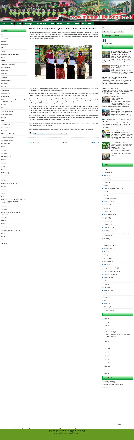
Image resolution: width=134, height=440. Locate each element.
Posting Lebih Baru (33, 142)
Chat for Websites (117, 424)
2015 (106, 352)
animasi (4, 41)
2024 (106, 319)
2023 (106, 322)
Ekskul (18, 24)
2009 (106, 373)
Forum (68, 24)
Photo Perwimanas (116, 109)
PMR (3, 147)
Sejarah (4, 217)
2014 (106, 356)
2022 (106, 326)
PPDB (4, 150)
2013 (106, 359)
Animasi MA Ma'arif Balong (110, 383)
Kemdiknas (5, 90)
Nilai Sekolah (6, 127)
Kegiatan (4, 83)
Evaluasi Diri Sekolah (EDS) (110, 88)
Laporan (4, 240)
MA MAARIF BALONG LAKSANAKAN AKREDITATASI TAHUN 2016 (120, 98)
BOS (3, 57)
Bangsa (4, 48)
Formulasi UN (6, 67)
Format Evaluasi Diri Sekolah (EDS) (113, 384)
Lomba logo (5, 108)
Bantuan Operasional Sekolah (11, 54)
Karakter (4, 77)
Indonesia (5, 70)
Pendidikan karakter (8, 140)
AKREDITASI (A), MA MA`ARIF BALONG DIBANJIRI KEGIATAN (114, 77)
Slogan (4, 163)
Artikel (4, 224)
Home (3, 24)
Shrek (4, 160)
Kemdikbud (5, 87)
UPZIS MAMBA (87, 24)
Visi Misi (4, 220)
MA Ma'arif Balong (7, 111)
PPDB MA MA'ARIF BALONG (119, 142)
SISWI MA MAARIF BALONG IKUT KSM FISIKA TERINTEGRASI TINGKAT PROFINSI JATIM (121, 53)
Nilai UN (4, 130)
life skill (4, 104)
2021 (106, 329)
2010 (106, 369)
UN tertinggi (5, 173)
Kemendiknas (6, 93)
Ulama (4, 186)
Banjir (4, 51)
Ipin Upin (4, 74)
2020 (106, 342)
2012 (106, 362)
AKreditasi (5, 38)
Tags (114, 32)
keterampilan (6, 96)
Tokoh (52, 24)
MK (3, 121)
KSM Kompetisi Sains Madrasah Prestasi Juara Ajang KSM (50, 134)
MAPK (4, 117)
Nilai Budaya (6, 124)
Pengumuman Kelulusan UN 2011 (12, 230)
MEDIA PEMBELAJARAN (9, 183)
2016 (106, 349)
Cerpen (4, 243)
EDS (3, 61)
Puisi (3, 233)
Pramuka (5, 153)
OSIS (3, 190)
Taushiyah (5, 227)
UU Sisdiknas (6, 176)
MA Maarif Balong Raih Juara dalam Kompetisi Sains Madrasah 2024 (121, 131)
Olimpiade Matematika (8, 134)
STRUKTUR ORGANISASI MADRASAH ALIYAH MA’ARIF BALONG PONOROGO (14, 201)
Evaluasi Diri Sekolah (8, 64)
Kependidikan (41, 24)
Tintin (3, 166)
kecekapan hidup (7, 80)
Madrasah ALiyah (7, 114)
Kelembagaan (28, 24)
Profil (11, 24)
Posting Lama (95, 142)
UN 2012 (4, 169)
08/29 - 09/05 (110, 332)
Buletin (59, 24)
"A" (3, 35)
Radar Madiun (6, 156)
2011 (106, 366)
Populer (106, 32)
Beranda (4, 180)
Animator (5, 44)
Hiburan (76, 24)
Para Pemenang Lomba (9, 137)
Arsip (120, 32)
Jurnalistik (5, 206)
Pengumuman (6, 143)
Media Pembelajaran (108, 381)
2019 (106, 345)
